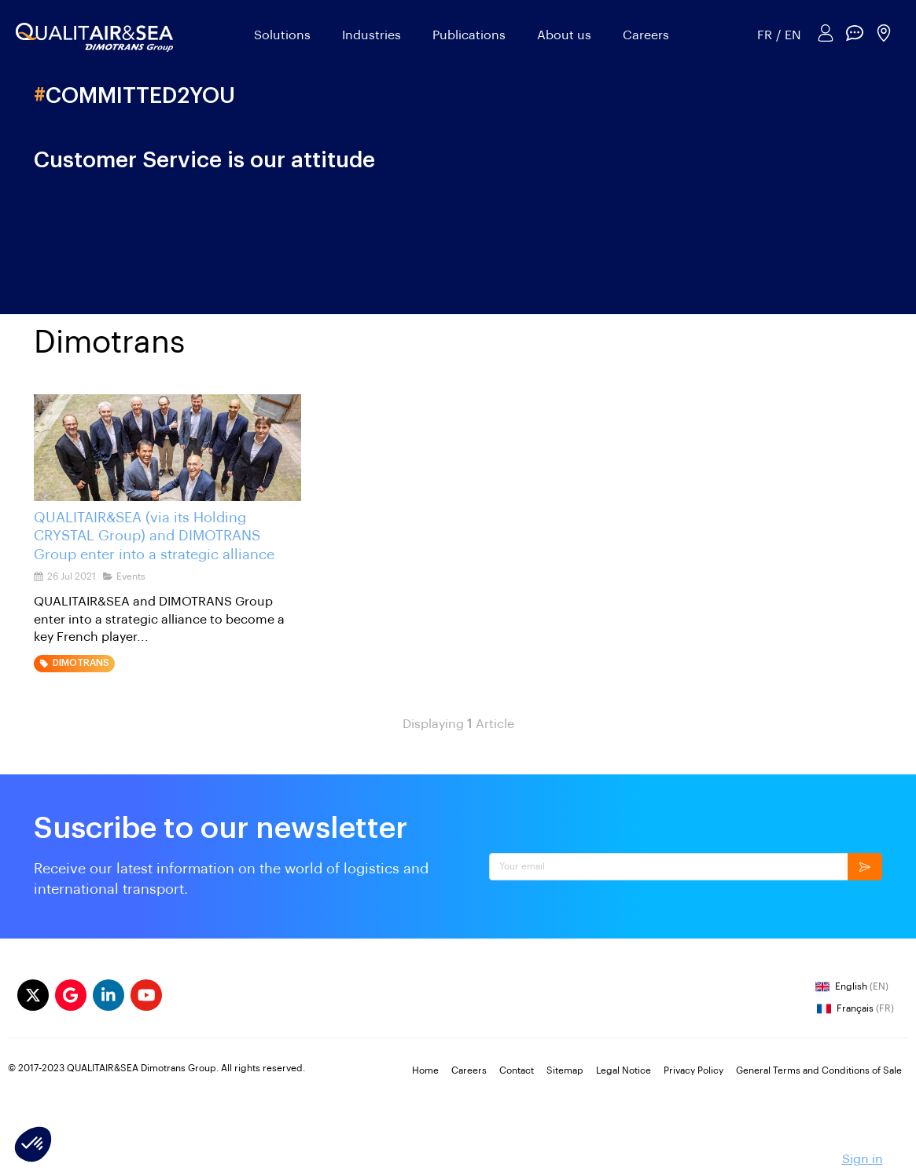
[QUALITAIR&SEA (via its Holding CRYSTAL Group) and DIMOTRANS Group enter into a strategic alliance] (167, 447)
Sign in (862, 1159)
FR (764, 35)
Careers (646, 35)
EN (793, 35)
